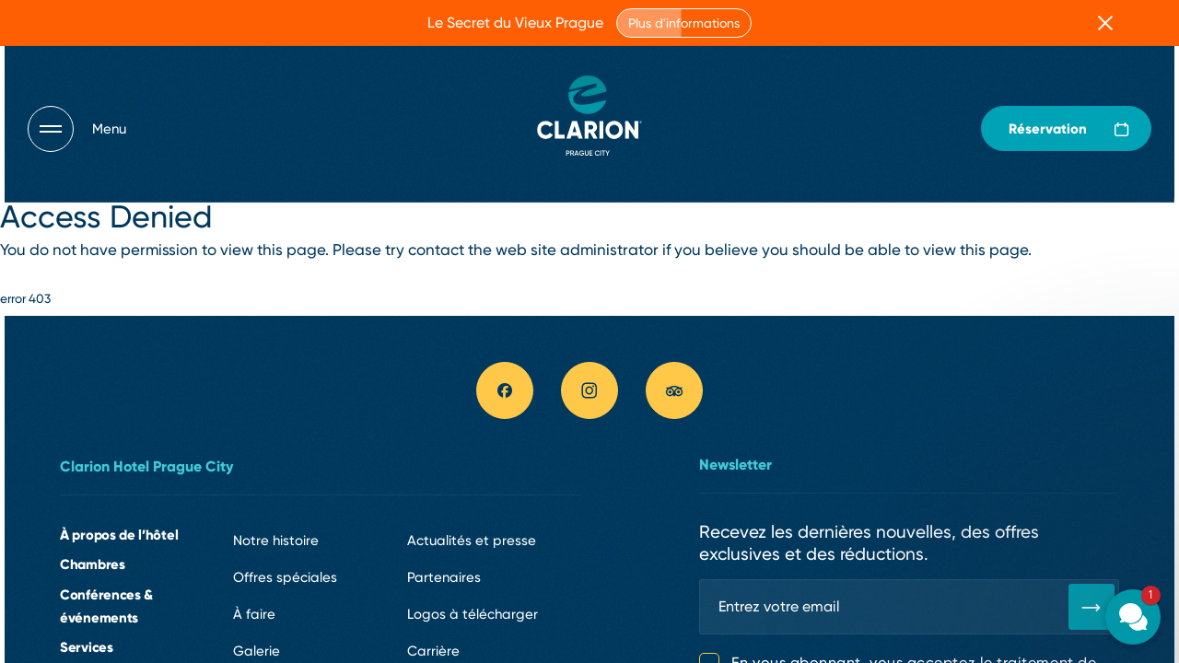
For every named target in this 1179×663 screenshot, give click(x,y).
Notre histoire (276, 540)
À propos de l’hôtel (119, 534)
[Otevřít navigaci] (77, 129)
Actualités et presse (471, 540)
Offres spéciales (285, 577)
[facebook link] (504, 390)
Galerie (256, 651)
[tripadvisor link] (674, 390)
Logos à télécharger (472, 614)
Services (86, 647)
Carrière (433, 651)
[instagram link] (589, 390)
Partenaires (444, 577)
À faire (254, 614)
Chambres (92, 564)
